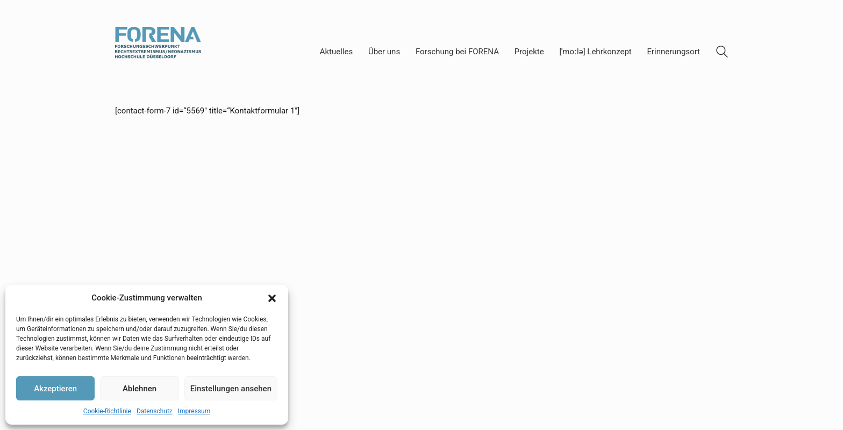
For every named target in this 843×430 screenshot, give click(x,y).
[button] (272, 298)
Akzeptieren (55, 388)
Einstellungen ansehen (231, 388)
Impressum (194, 411)
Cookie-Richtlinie (107, 411)
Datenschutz (155, 411)
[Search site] (722, 53)
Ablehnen (139, 388)
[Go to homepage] (158, 52)
